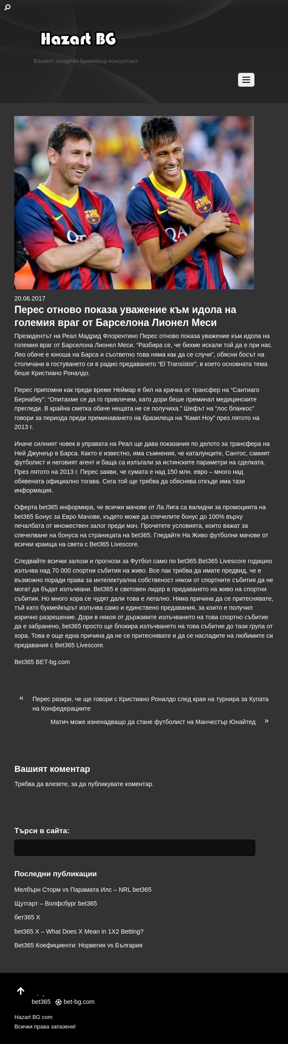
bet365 (187, 561)
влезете (56, 784)
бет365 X (27, 917)
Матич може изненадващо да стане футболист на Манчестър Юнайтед (161, 722)
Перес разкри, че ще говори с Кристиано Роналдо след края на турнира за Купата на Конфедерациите (141, 703)
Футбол (141, 561)
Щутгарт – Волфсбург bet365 (55, 903)
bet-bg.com (75, 1001)
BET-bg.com (53, 661)
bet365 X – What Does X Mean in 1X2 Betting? (78, 931)
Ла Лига (167, 507)
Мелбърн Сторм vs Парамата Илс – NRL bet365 (82, 889)
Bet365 (24, 661)
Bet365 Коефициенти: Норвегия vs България (78, 945)
